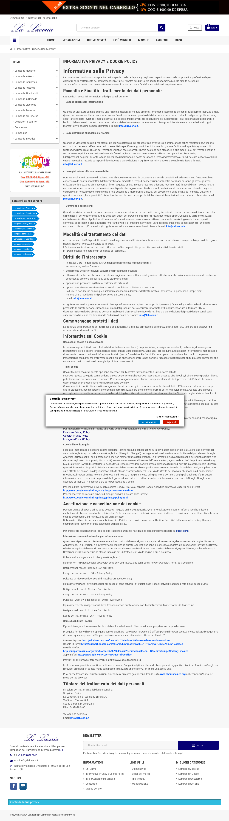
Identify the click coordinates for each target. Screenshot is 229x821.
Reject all (171, 422)
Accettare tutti (149, 422)
